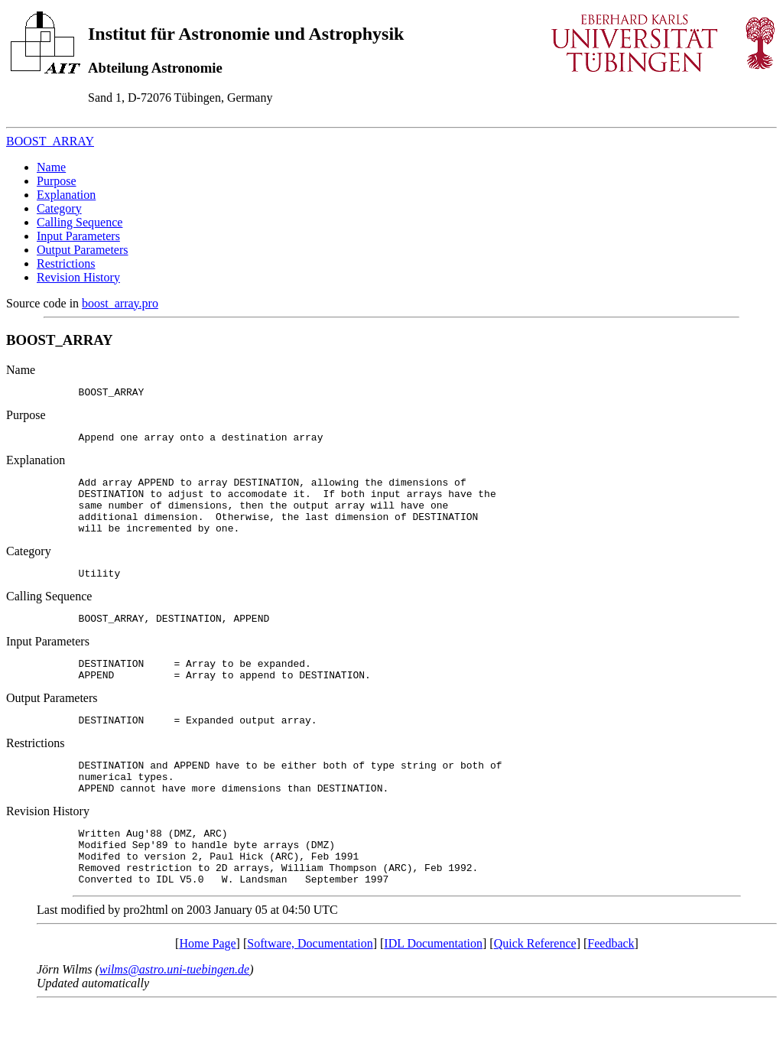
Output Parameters (82, 249)
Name (51, 167)
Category (59, 208)
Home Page (207, 989)
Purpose (56, 180)
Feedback (610, 989)
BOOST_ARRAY (50, 141)
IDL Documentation (433, 989)
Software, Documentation (309, 989)
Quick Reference (535, 989)
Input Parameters (78, 235)
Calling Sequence (79, 222)
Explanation (66, 194)
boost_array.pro (120, 303)
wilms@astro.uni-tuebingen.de (174, 1015)
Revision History (78, 277)
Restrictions (66, 263)
